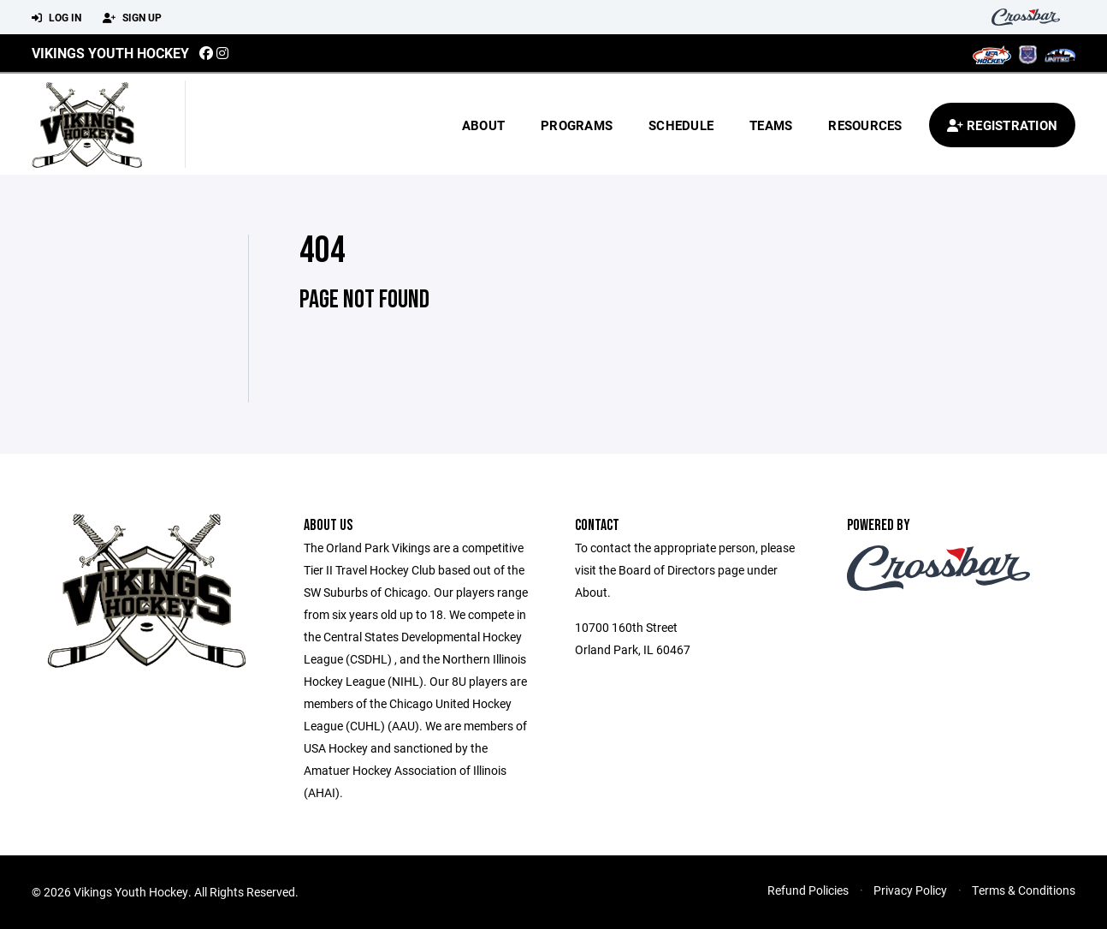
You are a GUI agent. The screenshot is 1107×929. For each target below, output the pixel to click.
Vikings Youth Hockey (110, 53)
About (483, 125)
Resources (865, 125)
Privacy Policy (910, 890)
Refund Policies (808, 890)
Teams (770, 125)
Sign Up (132, 18)
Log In (56, 18)
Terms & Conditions (1023, 890)
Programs (577, 125)
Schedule (680, 125)
